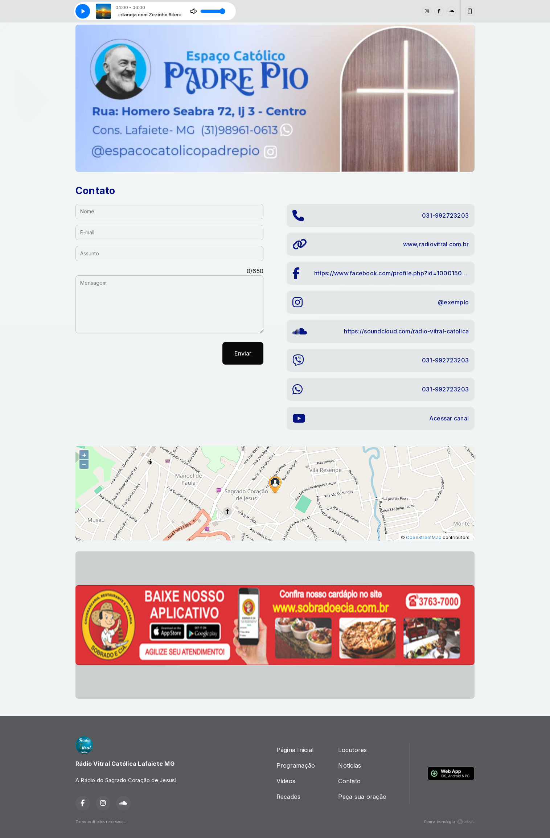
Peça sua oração (362, 796)
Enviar (242, 353)
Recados (288, 796)
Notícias (349, 765)
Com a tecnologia (449, 821)
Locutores (352, 749)
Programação (295, 765)
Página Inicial (294, 749)
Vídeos (285, 781)
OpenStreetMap (424, 537)
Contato (349, 781)
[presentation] (130, 353)
